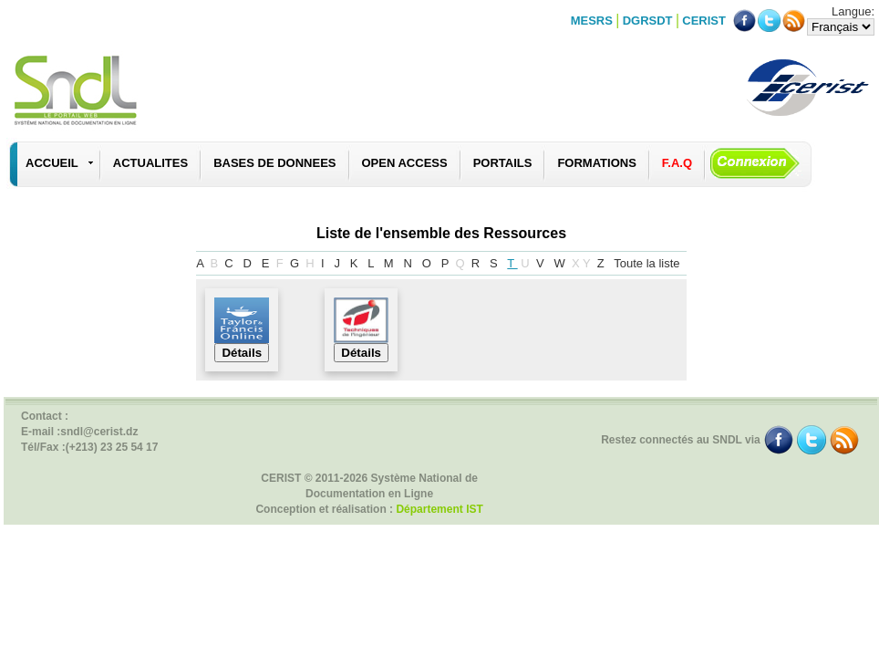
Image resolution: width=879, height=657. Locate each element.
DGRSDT (648, 20)
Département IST (439, 509)
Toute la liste (648, 263)
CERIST (704, 20)
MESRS (592, 20)
